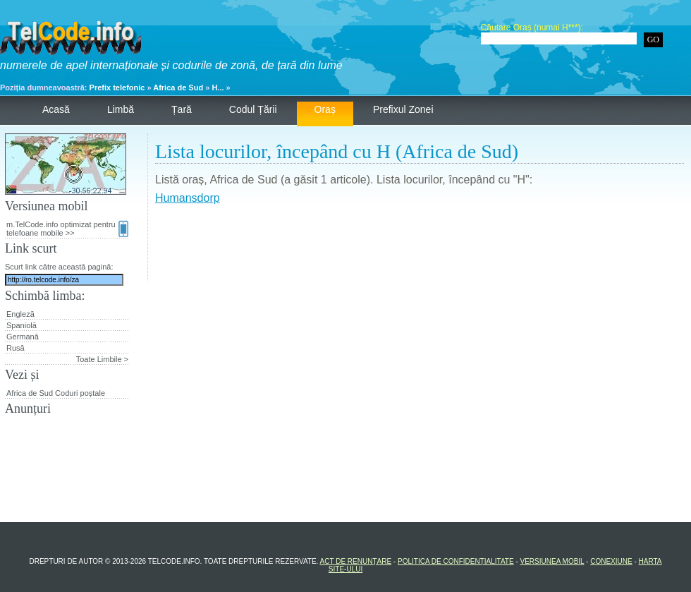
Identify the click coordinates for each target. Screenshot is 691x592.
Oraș (325, 109)
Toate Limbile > (102, 359)
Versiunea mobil (552, 561)
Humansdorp (187, 198)
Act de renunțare (356, 561)
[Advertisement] (419, 250)
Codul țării (253, 109)
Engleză (20, 314)
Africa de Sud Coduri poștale (55, 393)
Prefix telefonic (117, 87)
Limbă (120, 109)
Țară (181, 109)
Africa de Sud (178, 87)
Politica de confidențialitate (456, 561)
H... (218, 87)
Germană (22, 336)
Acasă (56, 109)
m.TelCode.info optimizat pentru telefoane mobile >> (67, 228)
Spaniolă (21, 325)
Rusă (15, 348)
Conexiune (611, 561)
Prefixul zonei (403, 109)
